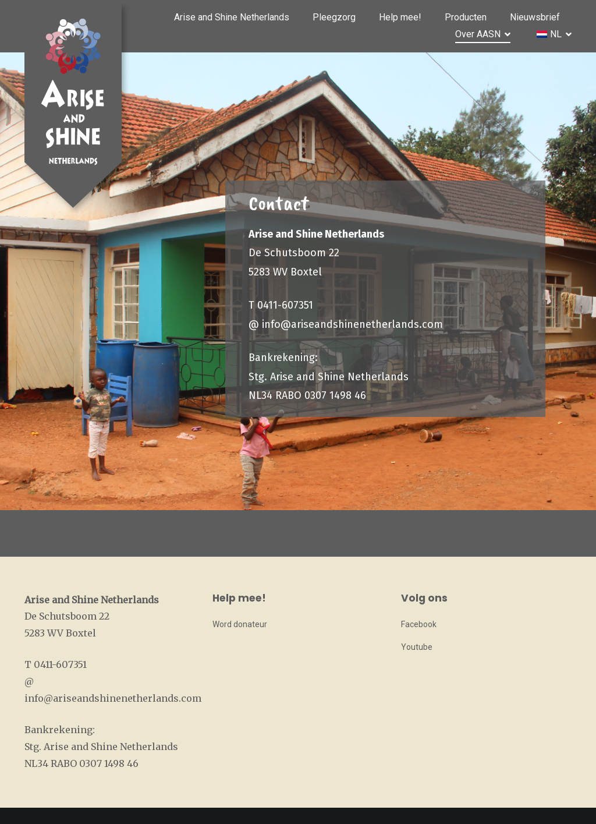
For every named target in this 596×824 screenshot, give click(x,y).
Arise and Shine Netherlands (231, 17)
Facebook (419, 624)
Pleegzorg (334, 17)
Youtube (416, 647)
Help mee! (400, 17)
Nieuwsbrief (535, 17)
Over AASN (478, 34)
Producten (466, 17)
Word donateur (239, 624)
